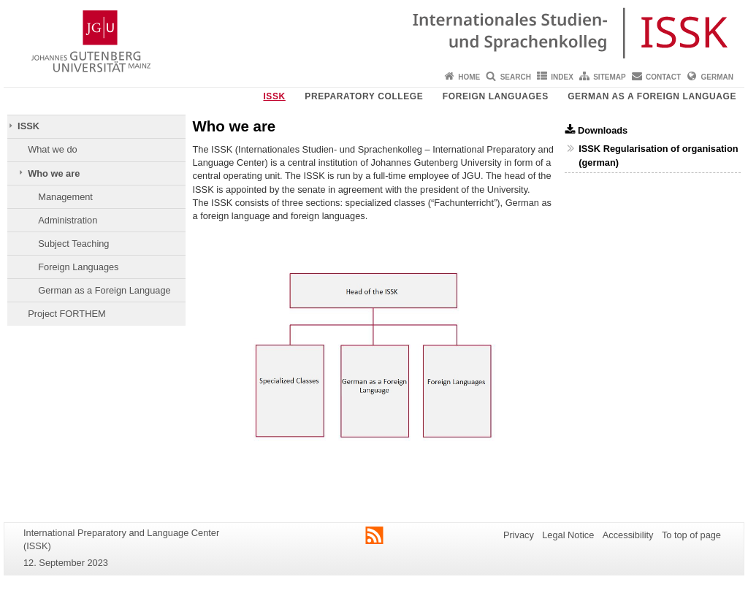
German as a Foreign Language (652, 96)
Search (515, 77)
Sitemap (609, 77)
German (717, 77)
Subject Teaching (73, 243)
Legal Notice (568, 534)
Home (469, 77)
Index (562, 77)
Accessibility (628, 534)
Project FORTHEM (66, 313)
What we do (52, 149)
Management (65, 196)
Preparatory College (364, 96)
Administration (67, 220)
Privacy (518, 534)
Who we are (54, 173)
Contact (663, 77)
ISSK (274, 96)
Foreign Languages (496, 96)
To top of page (691, 534)
